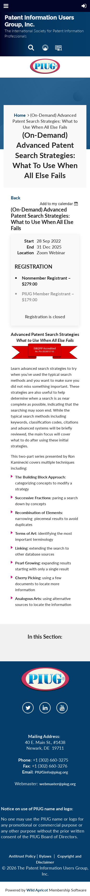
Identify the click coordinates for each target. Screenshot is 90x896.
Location (25, 252)
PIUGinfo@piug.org (51, 772)
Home (20, 115)
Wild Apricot (37, 890)
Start (29, 241)
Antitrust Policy (22, 856)
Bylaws (45, 856)
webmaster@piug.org (57, 783)
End (30, 246)
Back (15, 197)
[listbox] (59, 204)
